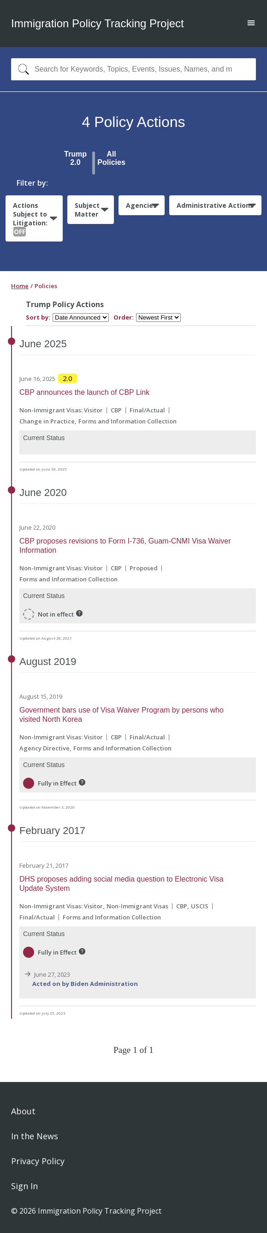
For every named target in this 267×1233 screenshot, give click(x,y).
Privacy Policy (38, 1161)
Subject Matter (87, 209)
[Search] (21, 69)
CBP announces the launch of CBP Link (84, 392)
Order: (123, 317)
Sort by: (38, 317)
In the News (34, 1136)
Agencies (141, 205)
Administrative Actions (215, 205)
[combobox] (133, 69)
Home (20, 286)
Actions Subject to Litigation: (30, 218)
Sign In (24, 1185)
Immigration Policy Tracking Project (97, 23)
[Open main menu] (251, 24)
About (23, 1111)
